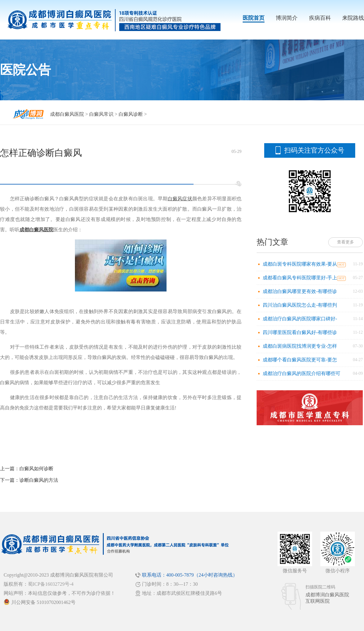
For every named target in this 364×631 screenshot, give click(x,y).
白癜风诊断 (131, 114)
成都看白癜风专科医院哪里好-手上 (300, 277)
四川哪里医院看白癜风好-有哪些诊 (300, 332)
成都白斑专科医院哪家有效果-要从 (300, 264)
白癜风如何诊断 (36, 468)
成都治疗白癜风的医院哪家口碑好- (300, 318)
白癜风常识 (101, 114)
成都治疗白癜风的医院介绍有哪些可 (301, 373)
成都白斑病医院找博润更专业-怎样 (300, 346)
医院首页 (254, 18)
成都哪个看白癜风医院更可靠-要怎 (300, 359)
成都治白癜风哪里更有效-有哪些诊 (300, 291)
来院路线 (353, 18)
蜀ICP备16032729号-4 (50, 584)
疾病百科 (320, 18)
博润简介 (287, 18)
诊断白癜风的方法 (38, 480)
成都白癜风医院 (67, 114)
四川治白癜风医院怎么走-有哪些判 (300, 305)
